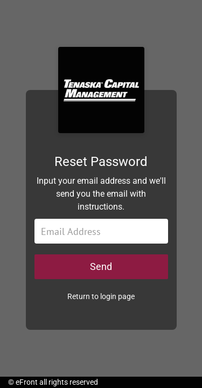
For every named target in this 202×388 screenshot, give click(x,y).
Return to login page (101, 296)
